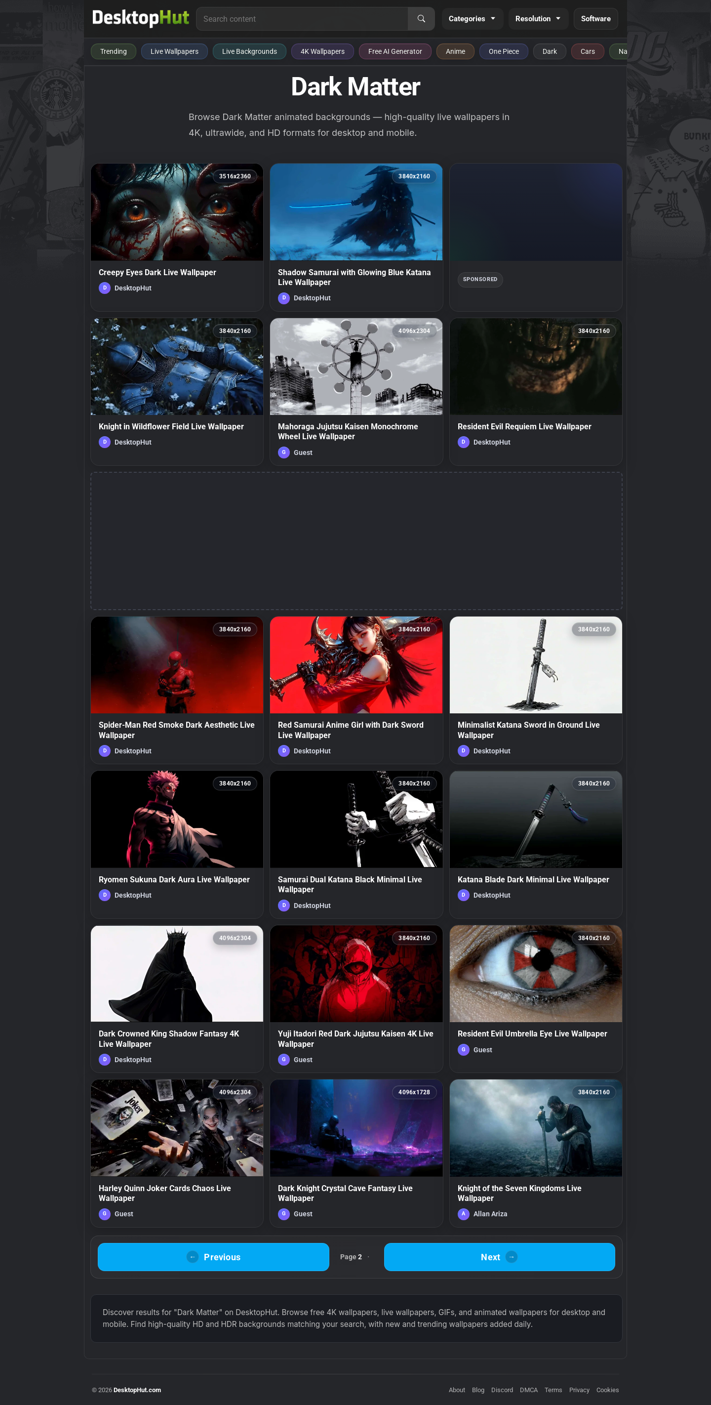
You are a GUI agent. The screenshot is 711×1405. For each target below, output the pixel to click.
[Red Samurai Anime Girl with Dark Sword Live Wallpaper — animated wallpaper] (356, 690)
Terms (553, 1390)
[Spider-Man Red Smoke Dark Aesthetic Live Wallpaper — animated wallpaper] (177, 690)
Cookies (607, 1390)
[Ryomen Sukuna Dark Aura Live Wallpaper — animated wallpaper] (177, 844)
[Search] (421, 18)
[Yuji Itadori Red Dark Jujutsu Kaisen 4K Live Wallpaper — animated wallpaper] (356, 999)
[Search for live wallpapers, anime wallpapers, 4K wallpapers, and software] (302, 18)
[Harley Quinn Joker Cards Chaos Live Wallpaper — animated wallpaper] (177, 1153)
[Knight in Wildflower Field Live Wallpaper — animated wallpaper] (177, 391)
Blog (478, 1390)
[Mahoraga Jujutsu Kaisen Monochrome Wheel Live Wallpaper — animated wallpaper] (356, 391)
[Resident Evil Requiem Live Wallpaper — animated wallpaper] (536, 391)
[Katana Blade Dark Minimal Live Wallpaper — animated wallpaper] (536, 844)
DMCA (529, 1390)
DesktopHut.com (137, 1390)
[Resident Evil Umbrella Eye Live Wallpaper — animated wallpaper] (536, 999)
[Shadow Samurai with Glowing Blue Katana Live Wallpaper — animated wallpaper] (356, 237)
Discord (502, 1390)
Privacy (579, 1390)
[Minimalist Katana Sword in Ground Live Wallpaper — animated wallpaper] (536, 690)
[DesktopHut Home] (141, 18)
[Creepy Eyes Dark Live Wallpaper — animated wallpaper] (177, 237)
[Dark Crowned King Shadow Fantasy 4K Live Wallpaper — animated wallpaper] (177, 999)
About (457, 1390)
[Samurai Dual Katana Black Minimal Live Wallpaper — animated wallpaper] (356, 844)
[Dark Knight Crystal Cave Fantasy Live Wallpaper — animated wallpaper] (356, 1153)
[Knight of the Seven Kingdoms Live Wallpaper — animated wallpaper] (536, 1153)
